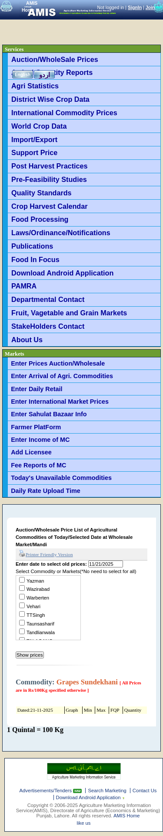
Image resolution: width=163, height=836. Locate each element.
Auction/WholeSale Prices (54, 59)
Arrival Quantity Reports (52, 72)
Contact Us (145, 790)
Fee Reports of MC (38, 465)
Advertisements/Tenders (46, 790)
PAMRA (24, 286)
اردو (44, 74)
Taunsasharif (40, 623)
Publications (32, 246)
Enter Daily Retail (36, 389)
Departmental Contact (47, 299)
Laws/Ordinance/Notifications (60, 233)
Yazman (35, 580)
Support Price (34, 152)
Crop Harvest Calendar (49, 206)
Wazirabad (38, 589)
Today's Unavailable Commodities (61, 477)
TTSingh (36, 615)
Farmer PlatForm (36, 427)
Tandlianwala (41, 632)
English (22, 74)
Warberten (38, 597)
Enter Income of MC (40, 439)
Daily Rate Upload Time (45, 490)
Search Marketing (107, 790)
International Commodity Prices (64, 113)
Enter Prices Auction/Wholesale (58, 363)
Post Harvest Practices (49, 166)
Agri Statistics (35, 86)
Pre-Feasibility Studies (49, 179)
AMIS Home (126, 815)
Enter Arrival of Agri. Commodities (62, 376)
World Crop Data (39, 126)
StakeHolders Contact (47, 326)
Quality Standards (41, 193)
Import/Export (34, 139)
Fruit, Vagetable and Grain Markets (69, 313)
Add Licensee (31, 452)
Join (150, 7)
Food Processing (39, 219)
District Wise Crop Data (50, 99)
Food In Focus (35, 259)
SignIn (135, 7)
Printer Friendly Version (46, 554)
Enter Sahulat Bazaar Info (48, 414)
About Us (27, 339)
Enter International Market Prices (60, 401)
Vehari (33, 606)
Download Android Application (62, 273)
